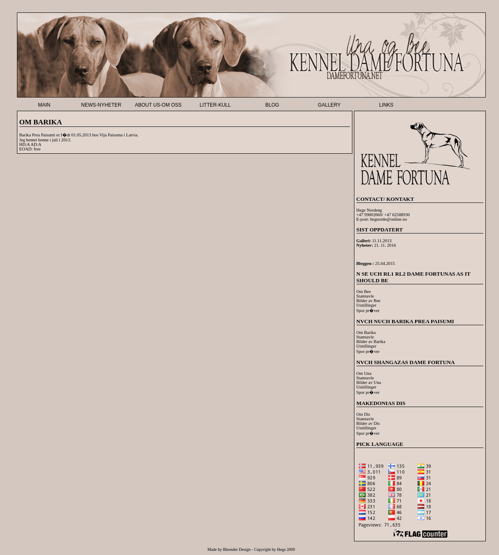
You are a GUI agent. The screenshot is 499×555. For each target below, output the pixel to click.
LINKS (386, 105)
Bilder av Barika (370, 341)
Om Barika (366, 332)
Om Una (363, 373)
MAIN (44, 105)
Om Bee (363, 291)
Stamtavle (365, 296)
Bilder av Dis (368, 423)
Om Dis (363, 414)
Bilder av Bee (368, 300)
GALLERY (329, 105)
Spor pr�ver (368, 310)
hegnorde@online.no (388, 219)
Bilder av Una (368, 382)
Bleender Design (237, 549)
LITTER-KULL (215, 105)
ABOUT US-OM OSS (158, 105)
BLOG (272, 105)
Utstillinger (366, 305)
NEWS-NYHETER (101, 105)
